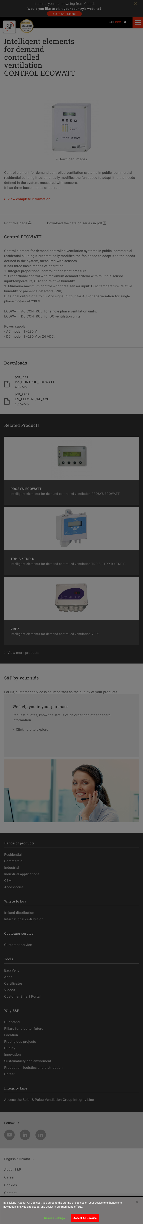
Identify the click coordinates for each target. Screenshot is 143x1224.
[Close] (137, 1205)
